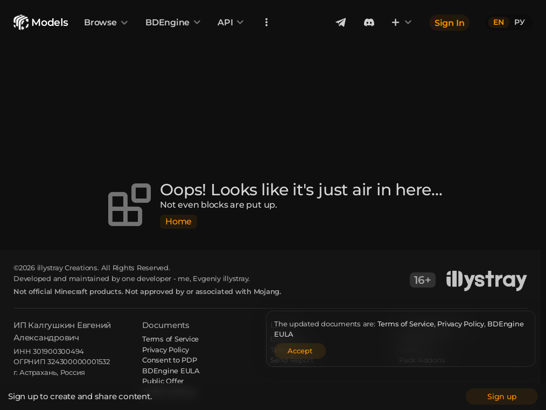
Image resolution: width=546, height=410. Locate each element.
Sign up (501, 396)
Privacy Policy (460, 323)
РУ (519, 22)
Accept (300, 350)
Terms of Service (405, 323)
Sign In (449, 22)
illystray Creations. (68, 267)
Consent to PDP (169, 360)
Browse (106, 22)
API (231, 22)
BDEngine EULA (171, 370)
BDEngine (173, 22)
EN (498, 22)
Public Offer (163, 381)
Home (178, 221)
